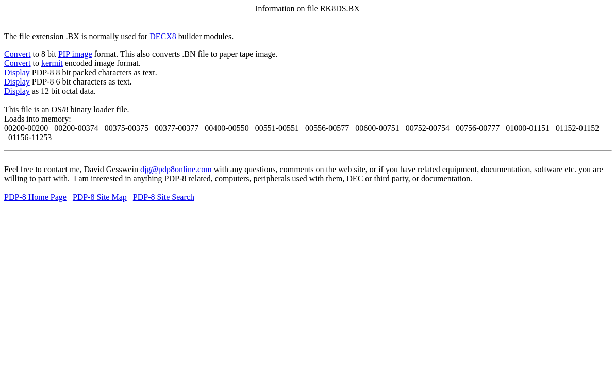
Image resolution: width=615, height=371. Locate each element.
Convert (17, 53)
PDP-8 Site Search (163, 197)
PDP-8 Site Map (100, 197)
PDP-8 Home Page (35, 197)
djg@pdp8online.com (176, 169)
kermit (52, 63)
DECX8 (162, 36)
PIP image (75, 53)
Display (17, 72)
